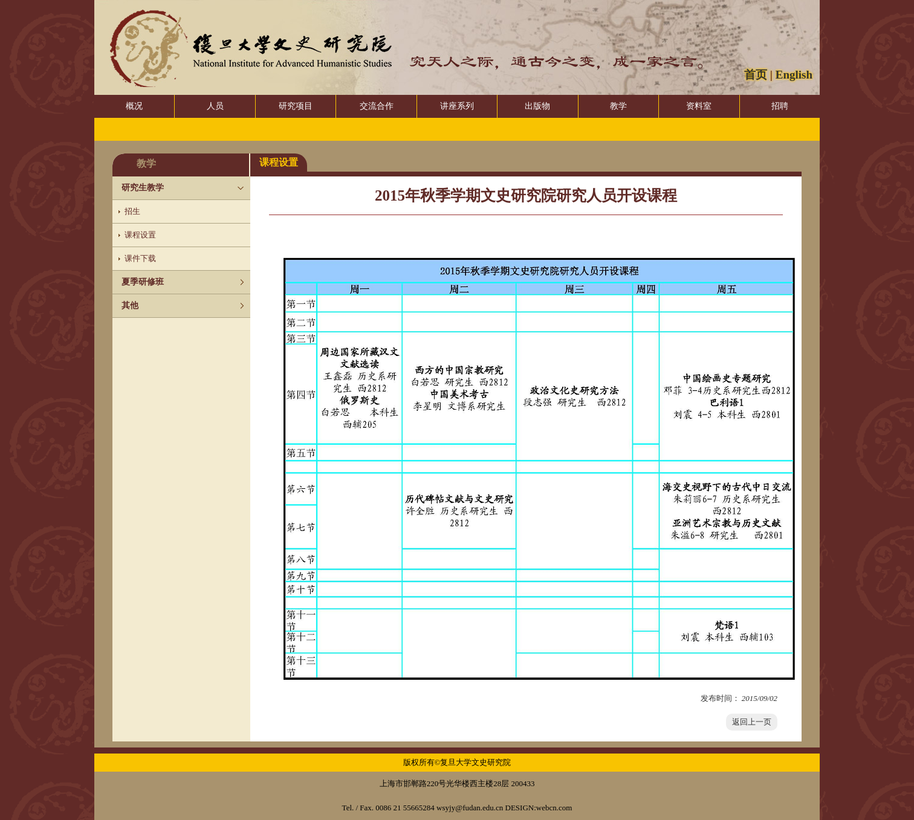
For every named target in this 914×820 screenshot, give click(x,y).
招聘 (779, 106)
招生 (132, 211)
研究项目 (296, 106)
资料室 (698, 106)
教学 (618, 106)
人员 (215, 106)
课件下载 (140, 258)
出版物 (537, 106)
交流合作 (377, 106)
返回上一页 (751, 721)
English (794, 74)
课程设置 (140, 234)
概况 (134, 106)
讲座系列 (457, 106)
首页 (755, 74)
